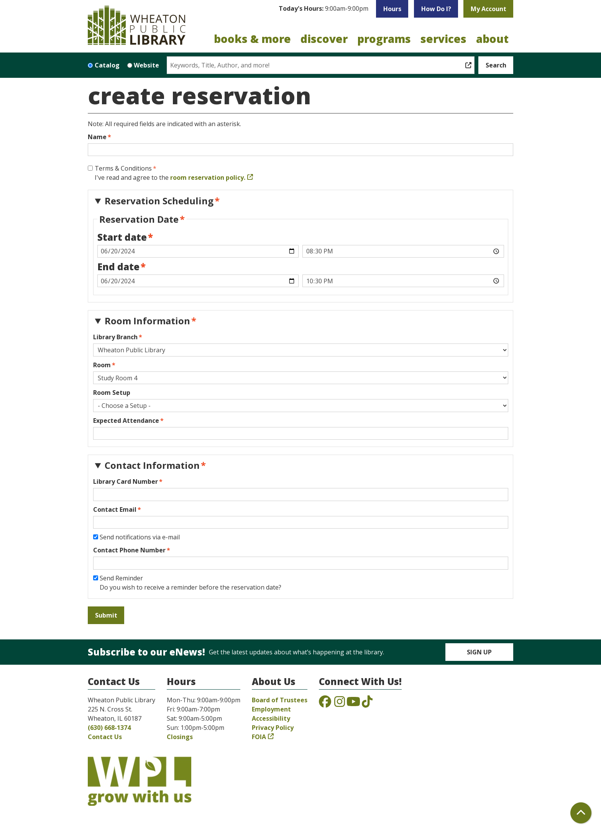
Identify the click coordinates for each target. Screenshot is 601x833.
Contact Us (105, 737)
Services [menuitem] (443, 38)
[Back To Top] (580, 812)
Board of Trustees (279, 700)
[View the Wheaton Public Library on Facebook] (325, 704)
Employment (271, 709)
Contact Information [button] (152, 465)
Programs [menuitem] (384, 38)
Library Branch (115, 337)
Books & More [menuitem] (252, 38)
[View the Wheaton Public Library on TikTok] (367, 704)
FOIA (259, 737)
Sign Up (479, 652)
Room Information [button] (147, 320)
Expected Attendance (126, 420)
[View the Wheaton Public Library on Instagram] (339, 704)
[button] (323, 9)
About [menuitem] (492, 38)
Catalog (107, 65)
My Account (488, 9)
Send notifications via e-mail (140, 537)
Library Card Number (125, 481)
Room (102, 365)
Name (97, 137)
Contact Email (114, 509)
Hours (392, 9)
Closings (180, 737)
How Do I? (436, 9)
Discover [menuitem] (324, 38)
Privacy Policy (273, 727)
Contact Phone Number (129, 550)
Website (146, 65)
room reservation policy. (207, 177)
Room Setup (111, 392)
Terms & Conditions (123, 168)
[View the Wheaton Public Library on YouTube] (353, 704)
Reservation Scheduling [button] (159, 200)
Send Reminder (121, 578)
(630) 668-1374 (109, 727)
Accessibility (271, 718)
